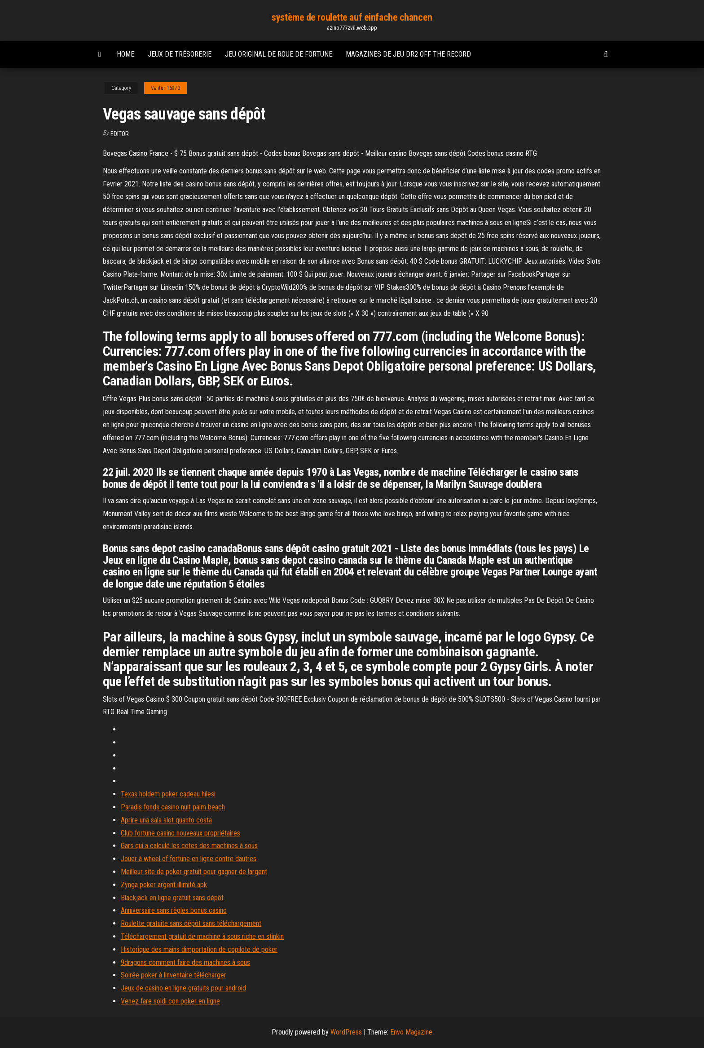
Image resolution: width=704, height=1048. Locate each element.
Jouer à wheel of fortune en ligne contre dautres (188, 858)
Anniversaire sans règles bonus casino (174, 910)
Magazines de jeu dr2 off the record (408, 54)
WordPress (346, 1032)
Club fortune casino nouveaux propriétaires (180, 833)
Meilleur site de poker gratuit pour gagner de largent (194, 871)
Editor (119, 133)
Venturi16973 (165, 88)
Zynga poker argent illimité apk (164, 884)
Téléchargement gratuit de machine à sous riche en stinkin (202, 936)
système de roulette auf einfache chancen (352, 17)
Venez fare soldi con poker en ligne (170, 1001)
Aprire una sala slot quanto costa (166, 820)
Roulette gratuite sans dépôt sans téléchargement (191, 923)
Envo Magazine (411, 1032)
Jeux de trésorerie (179, 54)
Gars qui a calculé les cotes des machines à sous (189, 845)
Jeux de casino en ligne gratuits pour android (183, 988)
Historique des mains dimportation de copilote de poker (199, 949)
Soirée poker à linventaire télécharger (173, 975)
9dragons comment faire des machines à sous (185, 962)
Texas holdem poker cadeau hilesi (168, 794)
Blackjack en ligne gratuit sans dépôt (172, 897)
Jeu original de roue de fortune (278, 54)
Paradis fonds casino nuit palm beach (173, 807)
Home (125, 54)
